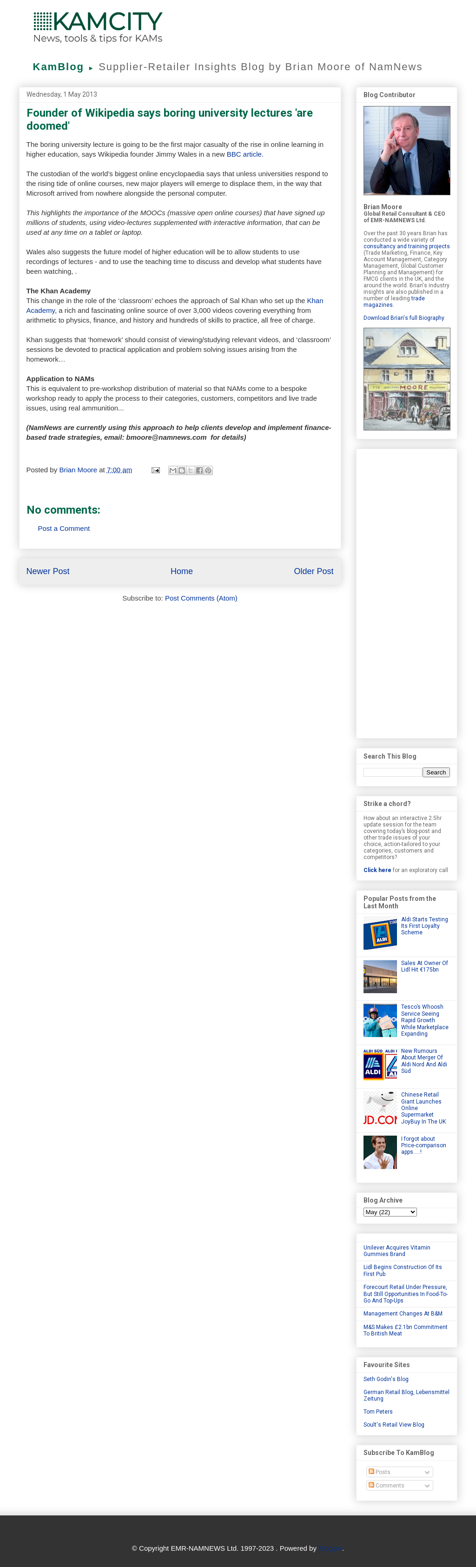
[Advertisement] (407, 591)
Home (182, 571)
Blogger (330, 1548)
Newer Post (48, 571)
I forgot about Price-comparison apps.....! (423, 1146)
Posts (379, 1472)
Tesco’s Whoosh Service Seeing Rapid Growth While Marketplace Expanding (425, 1020)
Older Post (313, 571)
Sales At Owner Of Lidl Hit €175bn (424, 966)
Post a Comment (64, 528)
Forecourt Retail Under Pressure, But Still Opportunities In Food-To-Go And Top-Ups (406, 1294)
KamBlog (66, 67)
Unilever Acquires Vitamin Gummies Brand (397, 1250)
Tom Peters (378, 1411)
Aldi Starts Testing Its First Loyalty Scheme (424, 926)
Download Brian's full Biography (404, 318)
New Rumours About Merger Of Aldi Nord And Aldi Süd (424, 1061)
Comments (386, 1485)
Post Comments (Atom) (201, 598)
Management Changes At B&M (403, 1313)
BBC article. (245, 154)
